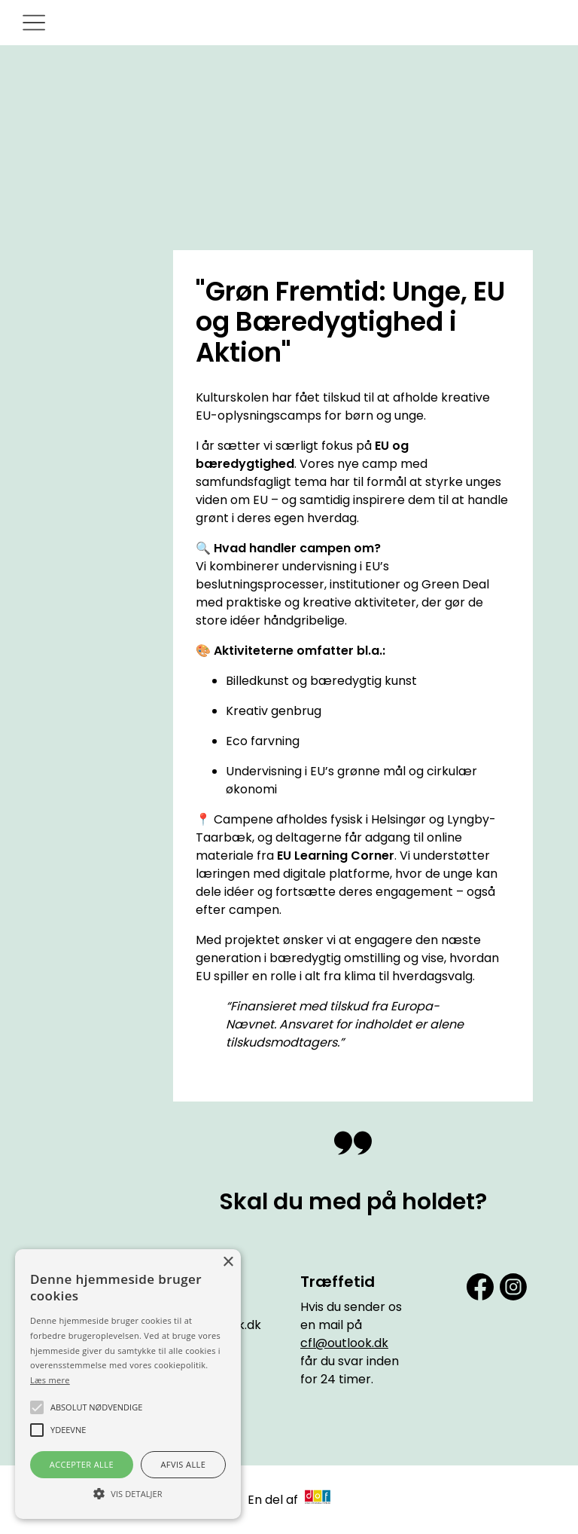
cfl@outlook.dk (344, 1343)
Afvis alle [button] (182, 1464)
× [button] (227, 1262)
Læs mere (50, 1380)
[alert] (128, 1384)
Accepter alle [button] (82, 1464)
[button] (128, 1492)
